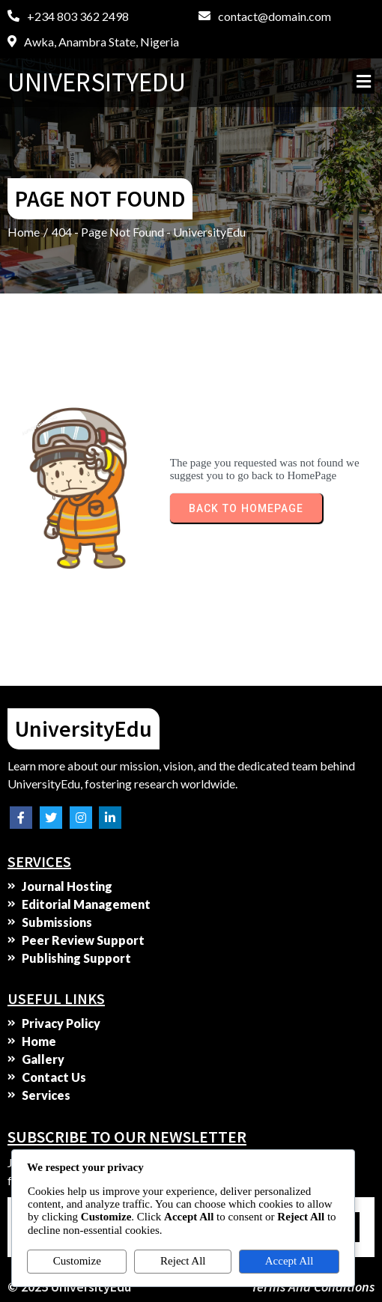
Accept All (289, 1261)
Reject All (182, 1261)
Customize (77, 1261)
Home (23, 232)
